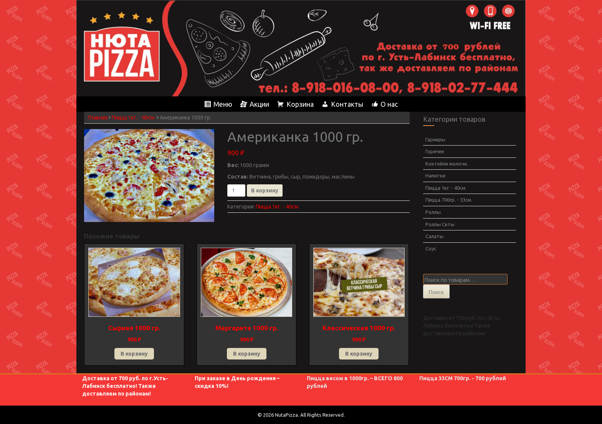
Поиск (436, 292)
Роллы (433, 212)
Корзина (300, 104)
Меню (222, 104)
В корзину (264, 190)
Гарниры (435, 139)
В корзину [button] (134, 354)
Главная (98, 117)
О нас (389, 104)
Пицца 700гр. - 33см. (448, 199)
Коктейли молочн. (446, 163)
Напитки (435, 175)
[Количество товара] (236, 190)
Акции (259, 104)
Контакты (347, 104)
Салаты (434, 236)
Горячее (434, 151)
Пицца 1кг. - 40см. (133, 117)
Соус (430, 248)
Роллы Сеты (440, 224)
